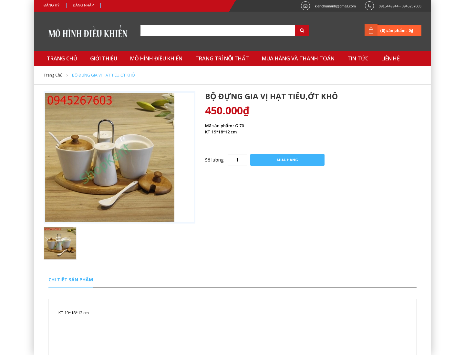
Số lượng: (214, 160)
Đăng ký (52, 5)
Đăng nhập (83, 5)
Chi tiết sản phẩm (70, 280)
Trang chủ (53, 75)
